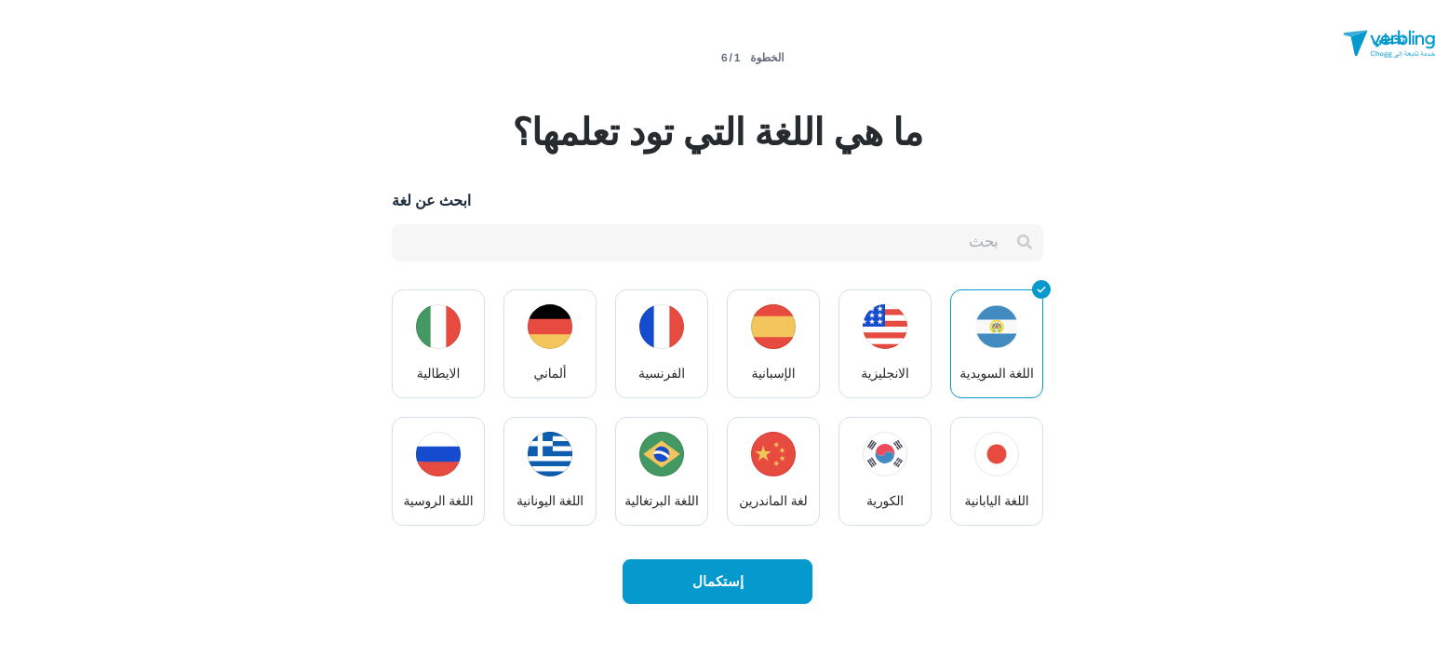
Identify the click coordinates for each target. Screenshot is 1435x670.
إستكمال (718, 581)
